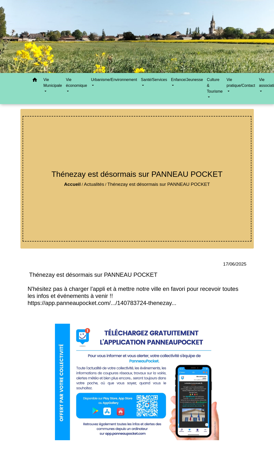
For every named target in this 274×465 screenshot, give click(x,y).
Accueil (72, 184)
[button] (35, 80)
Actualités (94, 184)
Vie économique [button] (76, 83)
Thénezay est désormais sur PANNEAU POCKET (158, 184)
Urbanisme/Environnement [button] (114, 80)
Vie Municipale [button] (53, 83)
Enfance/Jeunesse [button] (187, 80)
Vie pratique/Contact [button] (241, 83)
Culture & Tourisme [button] (215, 85)
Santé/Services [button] (154, 80)
